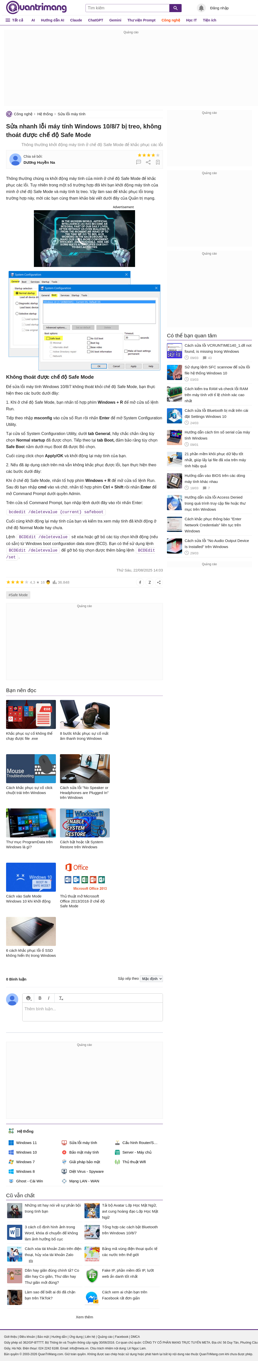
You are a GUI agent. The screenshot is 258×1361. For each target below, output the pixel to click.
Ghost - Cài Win (26, 1181)
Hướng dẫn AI (52, 20)
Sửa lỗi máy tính (71, 114)
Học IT (191, 20)
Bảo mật (43, 1337)
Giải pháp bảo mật (81, 1161)
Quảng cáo (105, 1337)
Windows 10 (23, 1152)
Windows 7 (22, 1161)
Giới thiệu (10, 1337)
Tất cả (17, 20)
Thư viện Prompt (141, 20)
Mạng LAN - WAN (80, 1181)
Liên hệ (90, 1337)
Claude (76, 20)
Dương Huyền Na (39, 162)
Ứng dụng (76, 1337)
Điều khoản (27, 1337)
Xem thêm (84, 1317)
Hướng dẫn (59, 1337)
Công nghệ (171, 20)
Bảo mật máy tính (80, 1152)
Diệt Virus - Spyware (83, 1171)
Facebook (121, 1337)
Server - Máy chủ (133, 1152)
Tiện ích (209, 20)
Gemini (115, 20)
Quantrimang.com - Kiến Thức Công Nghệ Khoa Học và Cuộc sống (36, 7)
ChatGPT (95, 20)
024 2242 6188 (48, 1348)
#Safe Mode (18, 595)
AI (33, 20)
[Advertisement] (131, 70)
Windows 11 (23, 1142)
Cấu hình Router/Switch (138, 1142)
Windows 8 (22, 1171)
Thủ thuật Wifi (130, 1161)
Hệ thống (45, 114)
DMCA (135, 1337)
